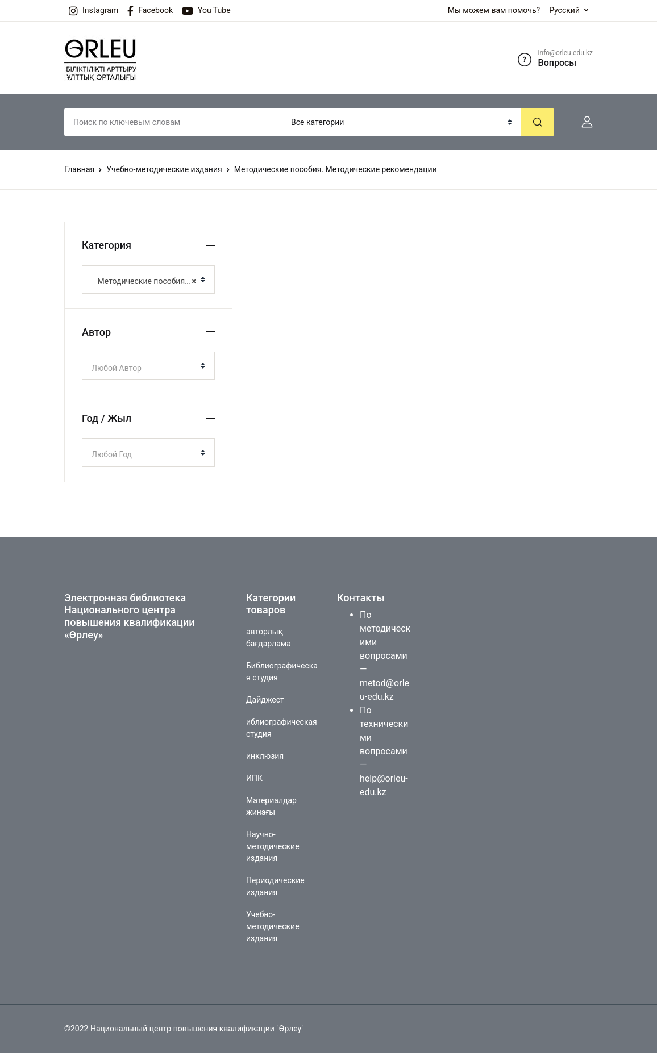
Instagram (93, 11)
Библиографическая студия (282, 671)
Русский (564, 10)
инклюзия (265, 755)
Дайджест (265, 699)
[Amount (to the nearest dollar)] (170, 122)
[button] (582, 122)
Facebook (150, 11)
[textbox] (144, 368)
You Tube (206, 11)
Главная (79, 169)
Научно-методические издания (273, 846)
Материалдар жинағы (271, 806)
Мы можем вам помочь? (494, 10)
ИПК (254, 778)
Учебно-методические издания (164, 169)
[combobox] (148, 279)
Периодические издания (275, 886)
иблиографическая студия (281, 727)
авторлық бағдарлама (268, 637)
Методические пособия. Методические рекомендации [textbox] (144, 281)
